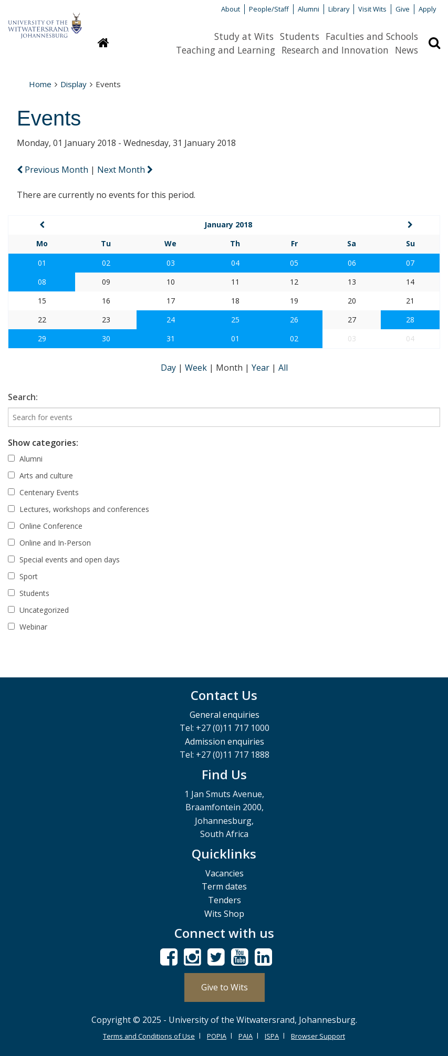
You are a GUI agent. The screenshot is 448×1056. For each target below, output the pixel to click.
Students (299, 36)
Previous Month (53, 169)
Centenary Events (43, 492)
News (406, 50)
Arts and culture (40, 475)
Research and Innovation (335, 50)
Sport (23, 576)
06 (352, 263)
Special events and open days (64, 559)
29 (42, 338)
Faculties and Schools (372, 36)
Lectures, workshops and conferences (78, 509)
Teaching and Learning (225, 50)
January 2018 (228, 224)
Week (197, 367)
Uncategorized (38, 610)
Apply (427, 9)
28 (410, 320)
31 (170, 338)
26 (294, 320)
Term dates (224, 886)
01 (42, 263)
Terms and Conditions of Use (149, 1036)
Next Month (125, 169)
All (283, 367)
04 (235, 263)
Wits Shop (224, 913)
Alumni (308, 9)
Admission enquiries (224, 741)
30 (106, 338)
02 (106, 263)
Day (169, 367)
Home (40, 84)
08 (42, 282)
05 (294, 263)
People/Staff (269, 9)
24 (170, 320)
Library (338, 9)
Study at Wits (244, 36)
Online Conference (45, 526)
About (230, 9)
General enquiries (224, 714)
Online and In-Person (49, 543)
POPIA (216, 1036)
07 (410, 263)
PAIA (245, 1036)
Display (73, 84)
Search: (23, 397)
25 (235, 320)
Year (262, 367)
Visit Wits (372, 9)
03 (170, 263)
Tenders (224, 900)
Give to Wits (224, 987)
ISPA (272, 1036)
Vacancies (224, 873)
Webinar (27, 627)
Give (402, 9)
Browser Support (318, 1036)
